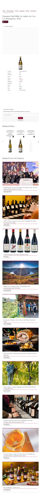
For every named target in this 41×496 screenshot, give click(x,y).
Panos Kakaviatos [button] (7, 191)
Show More (20, 120)
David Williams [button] (6, 489)
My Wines (5, 22)
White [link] (27, 11)
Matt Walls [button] (6, 256)
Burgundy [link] (22, 11)
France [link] (16, 11)
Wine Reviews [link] (10, 11)
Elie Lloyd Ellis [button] (6, 390)
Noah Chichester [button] (7, 290)
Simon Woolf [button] (6, 457)
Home (3, 11)
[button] (8, 26)
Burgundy (21, 79)
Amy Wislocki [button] (6, 424)
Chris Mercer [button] (6, 357)
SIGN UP (20, 118)
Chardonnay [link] (33, 11)
